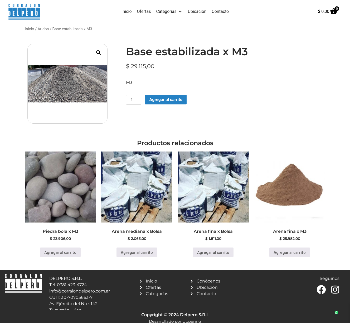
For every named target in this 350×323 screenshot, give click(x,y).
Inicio (29, 29)
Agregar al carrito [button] (60, 252)
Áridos (43, 29)
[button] (169, 11)
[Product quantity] (133, 99)
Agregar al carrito (165, 99)
